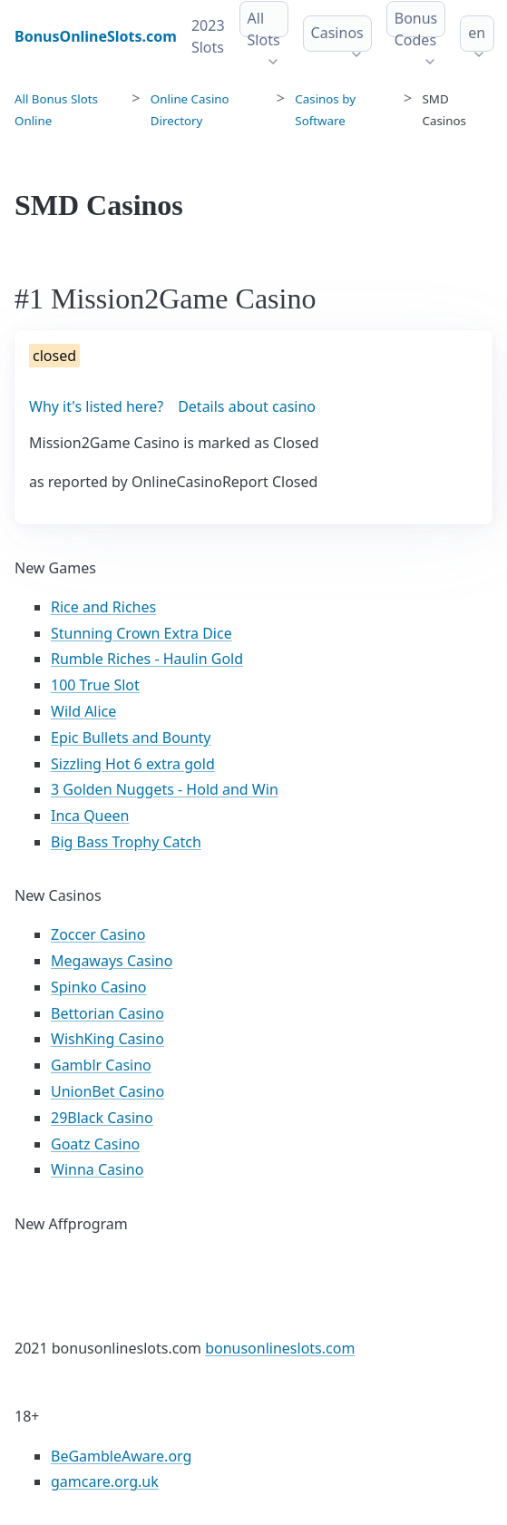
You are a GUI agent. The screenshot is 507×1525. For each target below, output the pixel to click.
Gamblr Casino (101, 1065)
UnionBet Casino (107, 1091)
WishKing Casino (107, 1039)
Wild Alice (83, 711)
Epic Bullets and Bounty (131, 738)
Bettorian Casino (107, 1013)
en (476, 33)
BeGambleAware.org (121, 1456)
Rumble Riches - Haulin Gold (147, 659)
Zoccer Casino (98, 934)
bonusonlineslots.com (280, 1348)
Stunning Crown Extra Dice (141, 633)
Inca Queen (90, 816)
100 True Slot (95, 685)
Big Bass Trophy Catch (126, 842)
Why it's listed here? (96, 406)
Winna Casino (97, 1169)
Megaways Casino (111, 961)
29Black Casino (102, 1118)
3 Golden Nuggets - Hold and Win (164, 789)
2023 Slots (208, 36)
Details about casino (247, 406)
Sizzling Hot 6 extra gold (133, 764)
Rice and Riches (103, 607)
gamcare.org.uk (105, 1481)
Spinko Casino (98, 987)
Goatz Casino (95, 1144)
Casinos (337, 33)
